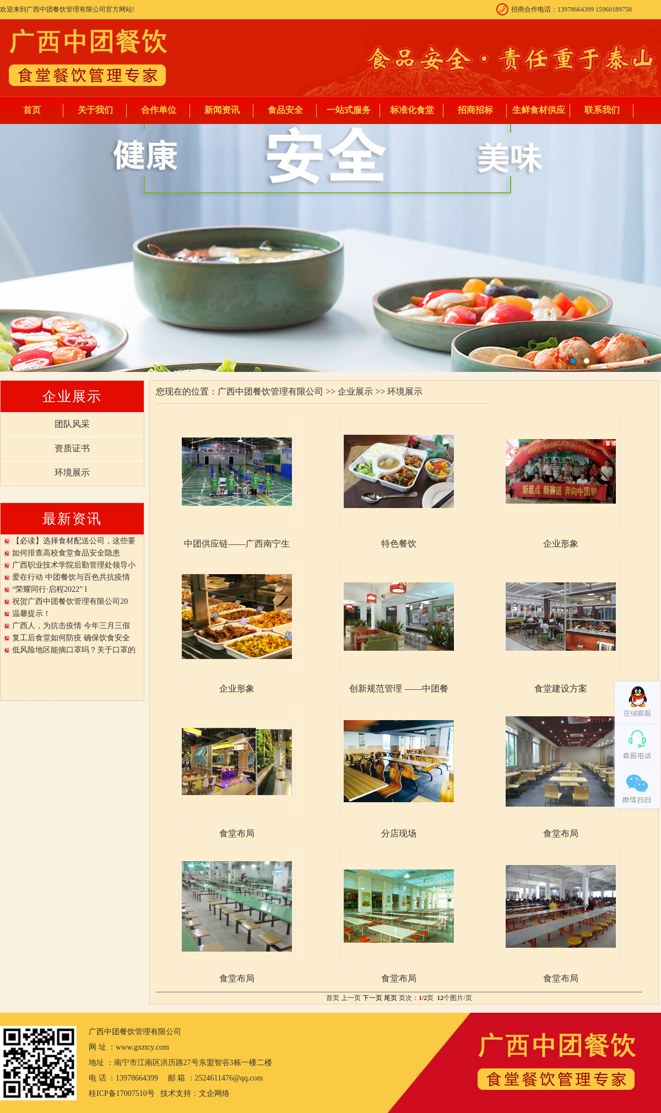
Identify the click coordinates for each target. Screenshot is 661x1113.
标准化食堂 (412, 110)
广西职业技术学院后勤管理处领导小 (74, 565)
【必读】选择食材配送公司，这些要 (74, 541)
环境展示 (72, 472)
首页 (32, 110)
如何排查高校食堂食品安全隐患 (66, 553)
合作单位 (158, 110)
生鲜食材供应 (538, 110)
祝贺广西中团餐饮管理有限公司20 (70, 601)
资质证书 (72, 448)
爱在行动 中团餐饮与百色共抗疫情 (71, 577)
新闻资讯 (222, 110)
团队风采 (72, 424)
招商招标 (475, 110)
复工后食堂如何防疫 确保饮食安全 (71, 638)
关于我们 (95, 110)
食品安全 (285, 110)
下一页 (372, 998)
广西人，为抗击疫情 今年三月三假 (71, 626)
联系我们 (602, 110)
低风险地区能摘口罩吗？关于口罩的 (74, 650)
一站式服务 (349, 110)
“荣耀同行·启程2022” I (49, 589)
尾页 (390, 998)
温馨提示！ (31, 613)
